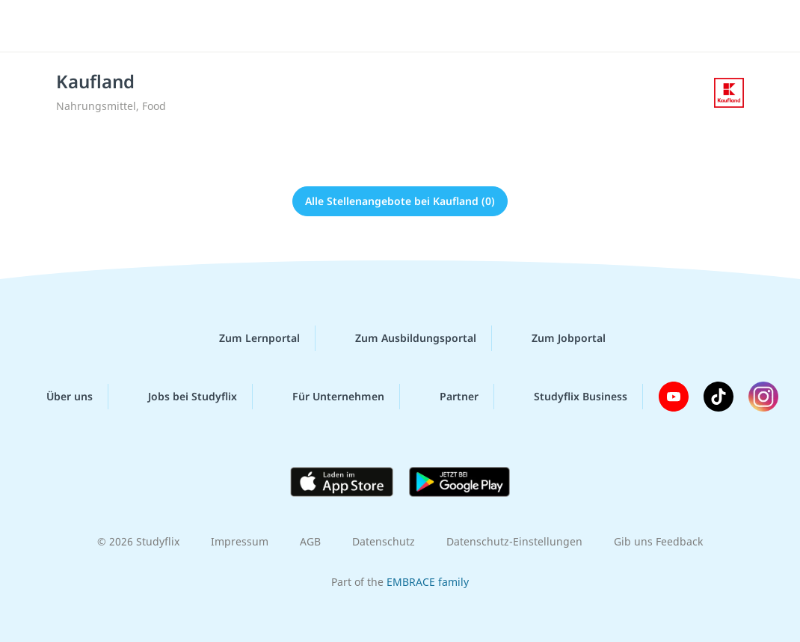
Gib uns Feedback (658, 541)
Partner (447, 396)
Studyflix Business (568, 396)
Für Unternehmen (326, 396)
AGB (310, 541)
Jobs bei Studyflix (180, 396)
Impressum (239, 541)
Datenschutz (383, 541)
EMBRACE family (428, 582)
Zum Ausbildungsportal (403, 338)
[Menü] (746, 26)
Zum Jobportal (557, 338)
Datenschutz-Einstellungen (514, 541)
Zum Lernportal (247, 338)
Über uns (57, 396)
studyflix (100, 24)
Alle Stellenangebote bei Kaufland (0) (400, 201)
